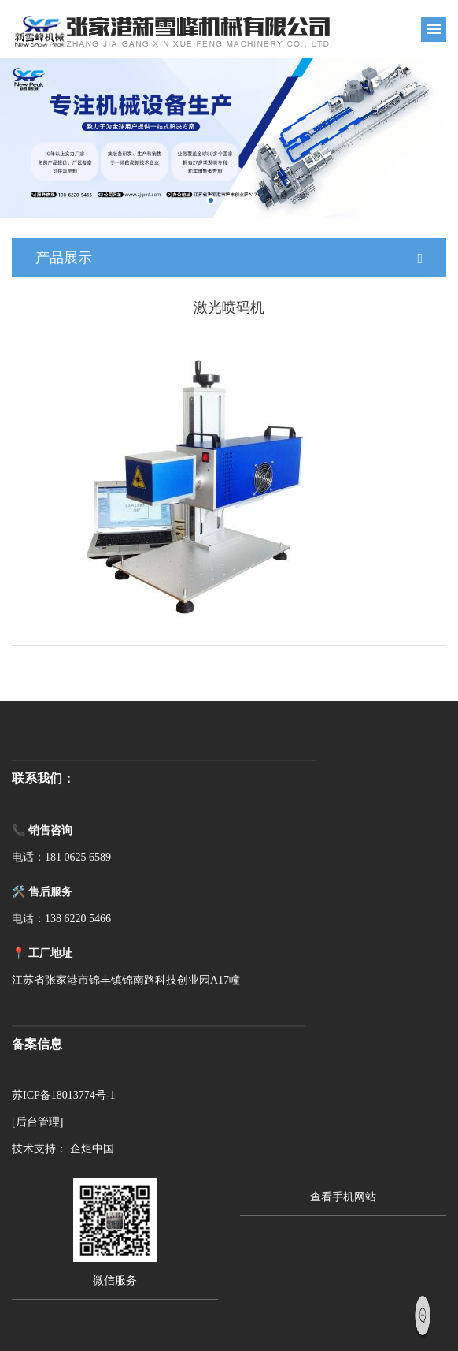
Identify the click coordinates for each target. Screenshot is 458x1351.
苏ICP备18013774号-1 (63, 1095)
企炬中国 (92, 1149)
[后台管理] (37, 1122)
